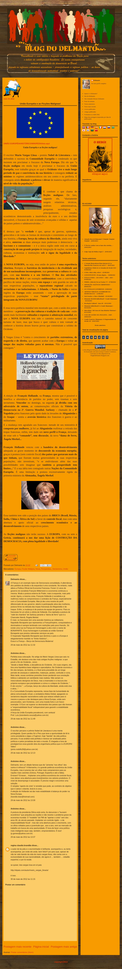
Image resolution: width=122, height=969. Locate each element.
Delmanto (15, 579)
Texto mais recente (90, 106)
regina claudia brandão (21, 845)
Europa (18, 569)
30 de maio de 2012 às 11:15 (23, 879)
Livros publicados (89, 109)
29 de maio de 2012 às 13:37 (23, 837)
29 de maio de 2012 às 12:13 (23, 753)
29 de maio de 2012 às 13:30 (23, 800)
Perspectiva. (46, 569)
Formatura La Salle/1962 (92, 114)
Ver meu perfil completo (98, 83)
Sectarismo (57, 569)
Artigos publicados (90, 112)
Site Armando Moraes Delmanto (94, 99)
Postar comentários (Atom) (22, 952)
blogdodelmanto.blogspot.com (99, 355)
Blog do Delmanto (92, 350)
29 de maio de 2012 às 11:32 (23, 645)
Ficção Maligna (28, 569)
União (65, 569)
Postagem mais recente (17, 946)
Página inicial (41, 946)
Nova (38, 569)
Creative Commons (110, 352)
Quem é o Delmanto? (90, 93)
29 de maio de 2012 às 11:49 (23, 719)
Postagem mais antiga (64, 946)
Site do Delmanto (89, 96)
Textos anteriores (89, 104)
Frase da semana (89, 101)
